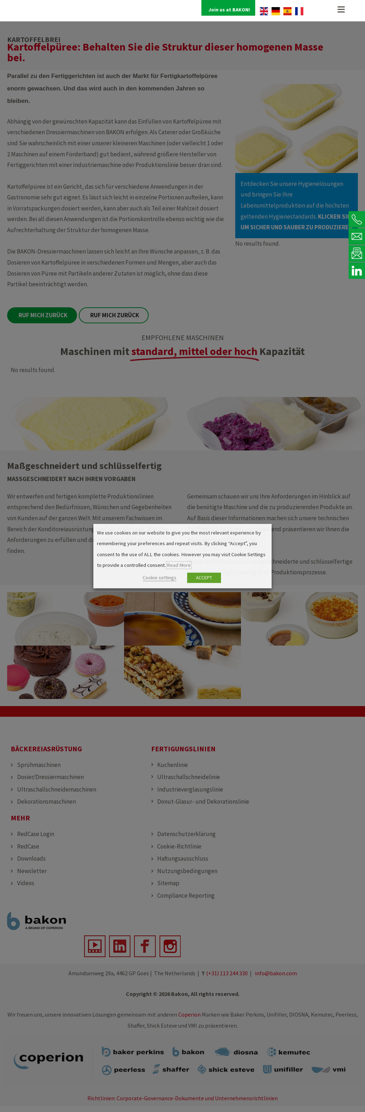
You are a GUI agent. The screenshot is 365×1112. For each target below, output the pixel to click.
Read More (179, 565)
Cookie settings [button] (159, 577)
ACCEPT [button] (204, 578)
